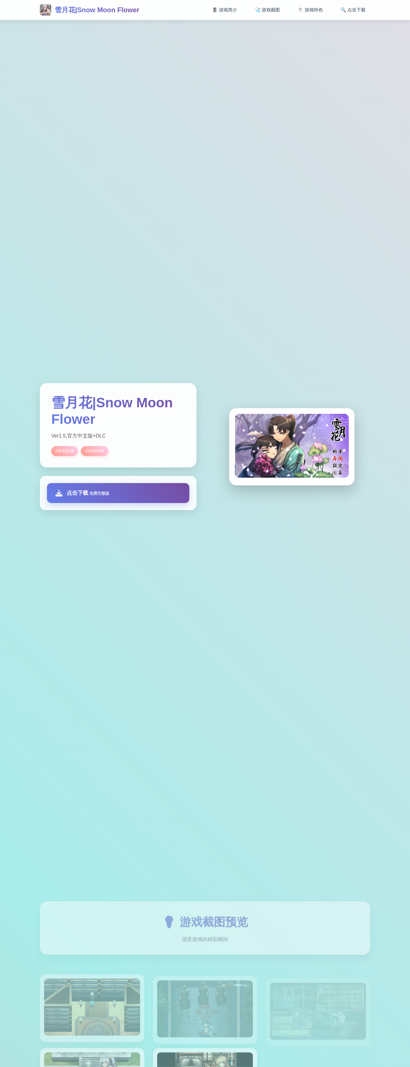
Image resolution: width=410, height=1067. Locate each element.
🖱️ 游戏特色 (310, 9)
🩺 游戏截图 (267, 9)
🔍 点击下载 (353, 9)
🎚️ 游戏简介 (224, 9)
